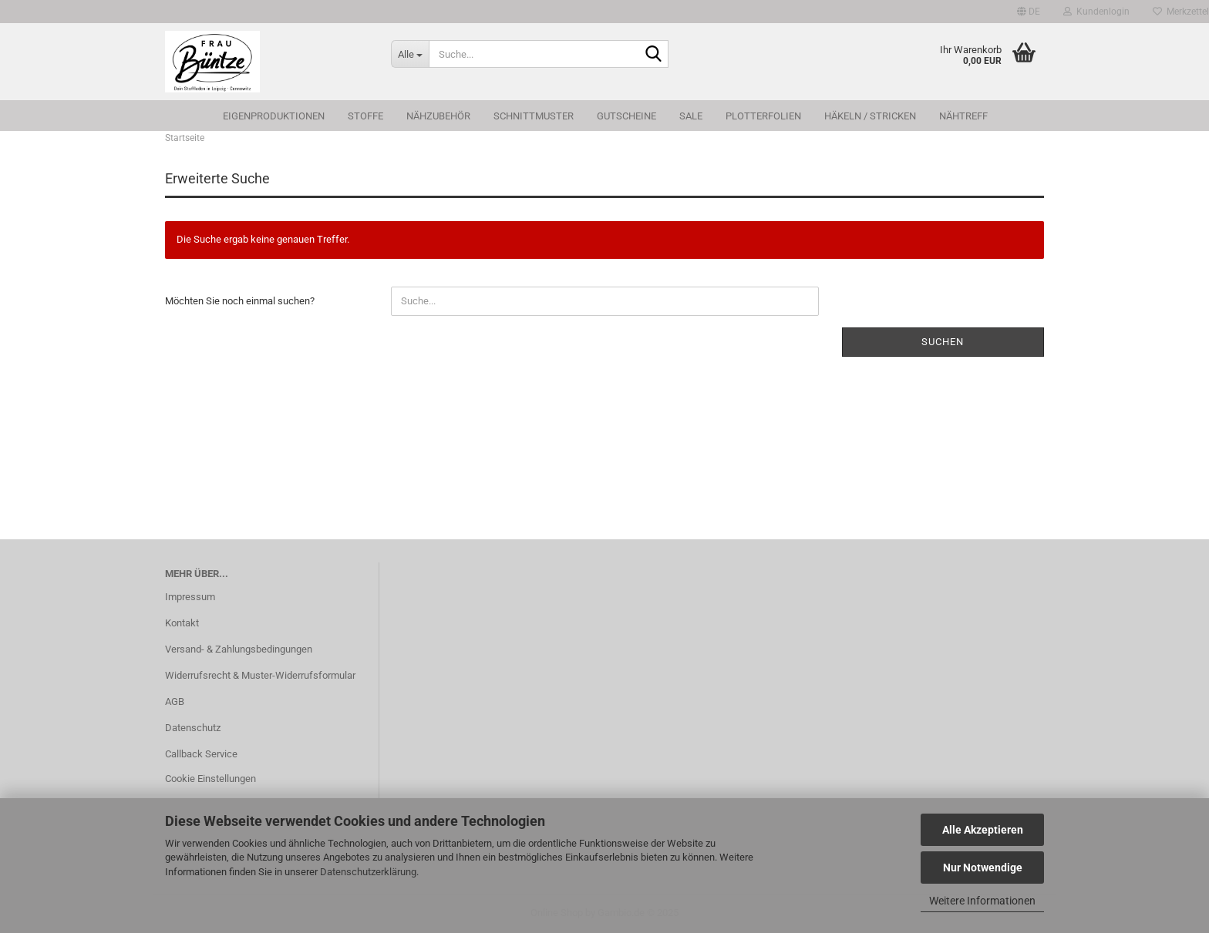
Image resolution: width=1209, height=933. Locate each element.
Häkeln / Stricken (870, 116)
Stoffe (365, 116)
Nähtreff (963, 116)
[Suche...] (410, 54)
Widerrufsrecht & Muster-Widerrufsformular (260, 675)
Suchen (942, 341)
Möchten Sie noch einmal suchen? (240, 301)
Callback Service (201, 754)
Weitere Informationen (982, 900)
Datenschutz (193, 727)
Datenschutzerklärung (368, 872)
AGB (174, 701)
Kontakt (182, 623)
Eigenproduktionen (274, 116)
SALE (690, 116)
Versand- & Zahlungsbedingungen (238, 649)
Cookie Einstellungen (210, 778)
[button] (1028, 11)
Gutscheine (626, 116)
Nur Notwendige (982, 867)
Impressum (190, 596)
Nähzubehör (438, 116)
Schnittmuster (533, 116)
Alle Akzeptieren (982, 830)
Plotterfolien (763, 116)
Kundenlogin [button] (1096, 11)
